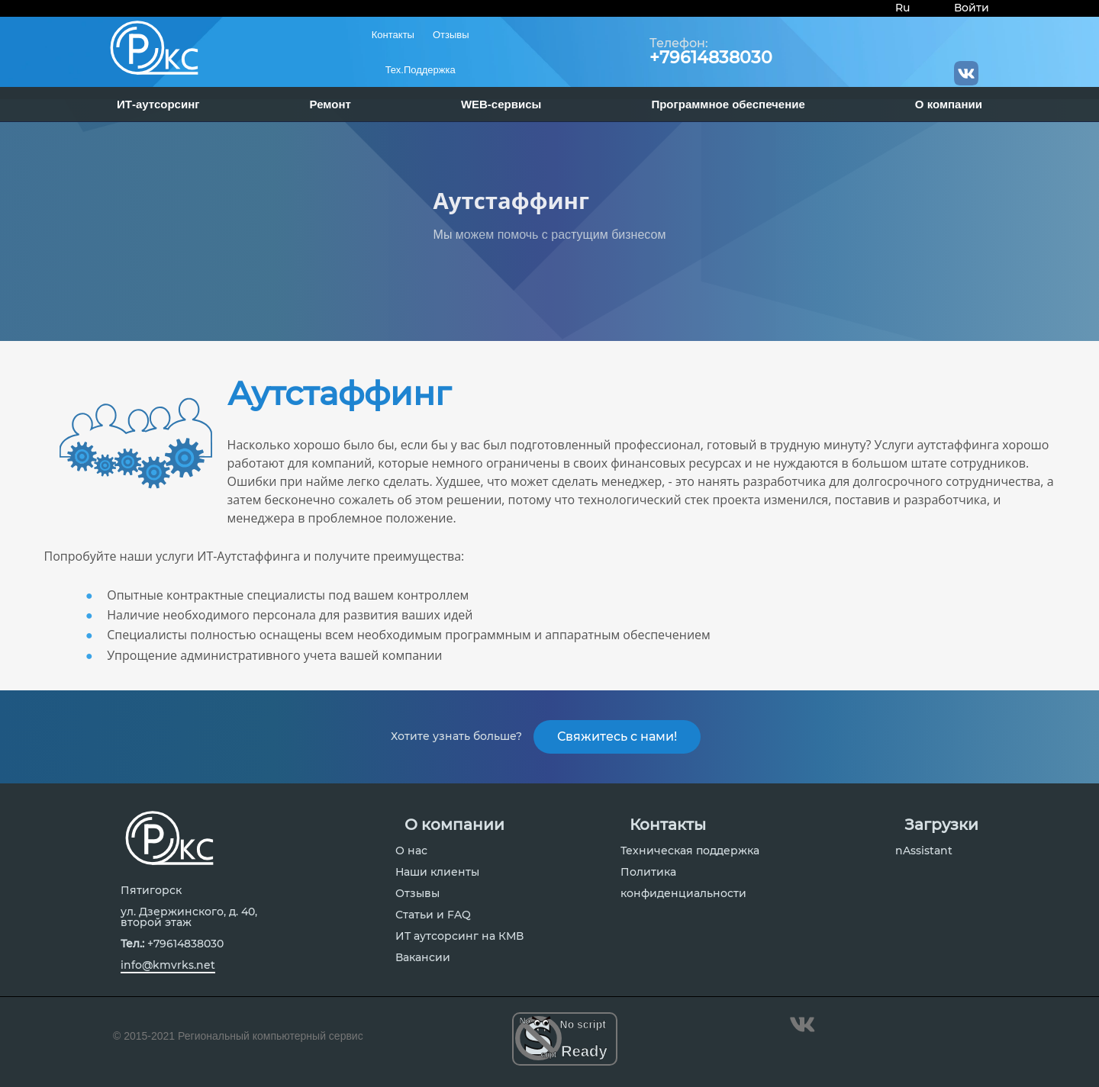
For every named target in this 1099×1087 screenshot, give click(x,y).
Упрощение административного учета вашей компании (274, 655)
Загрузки (941, 831)
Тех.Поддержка (420, 70)
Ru (902, 7)
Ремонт (330, 104)
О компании (948, 104)
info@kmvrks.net (168, 971)
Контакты (393, 34)
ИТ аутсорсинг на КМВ (459, 942)
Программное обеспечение (727, 104)
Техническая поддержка (689, 856)
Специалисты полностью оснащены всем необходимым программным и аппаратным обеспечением (409, 634)
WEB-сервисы (501, 104)
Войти (971, 7)
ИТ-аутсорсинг (158, 104)
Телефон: (678, 43)
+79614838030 (710, 58)
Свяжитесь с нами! (617, 739)
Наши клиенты (437, 878)
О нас (411, 856)
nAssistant (923, 856)
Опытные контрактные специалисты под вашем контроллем (288, 595)
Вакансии (422, 963)
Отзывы (451, 34)
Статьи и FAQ (433, 921)
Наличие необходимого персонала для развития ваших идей (289, 614)
